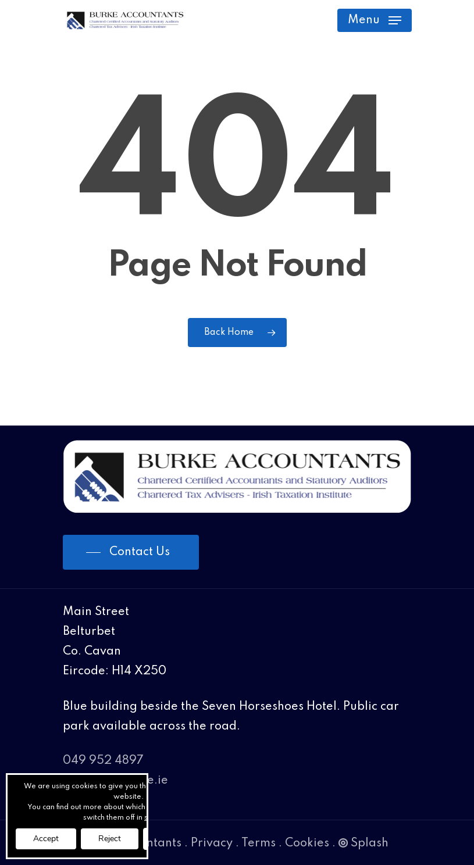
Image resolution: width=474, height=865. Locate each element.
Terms (258, 843)
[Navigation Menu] (374, 20)
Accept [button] (46, 838)
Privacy (212, 843)
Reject (109, 838)
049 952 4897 (103, 761)
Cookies (307, 843)
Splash (363, 843)
